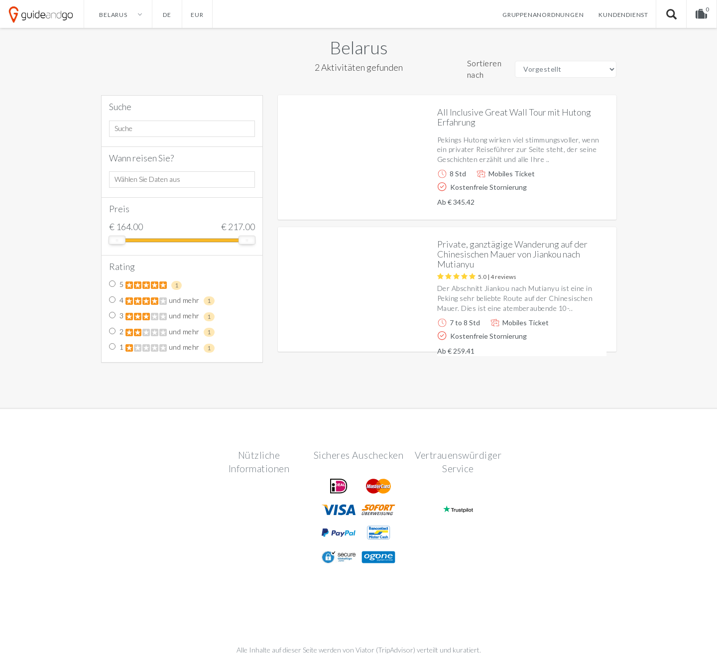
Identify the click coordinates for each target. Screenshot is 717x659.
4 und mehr (162, 301)
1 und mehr (162, 348)
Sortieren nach (484, 68)
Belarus (359, 47)
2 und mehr (162, 332)
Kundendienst (623, 14)
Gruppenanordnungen (543, 14)
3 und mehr (162, 316)
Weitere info (575, 204)
